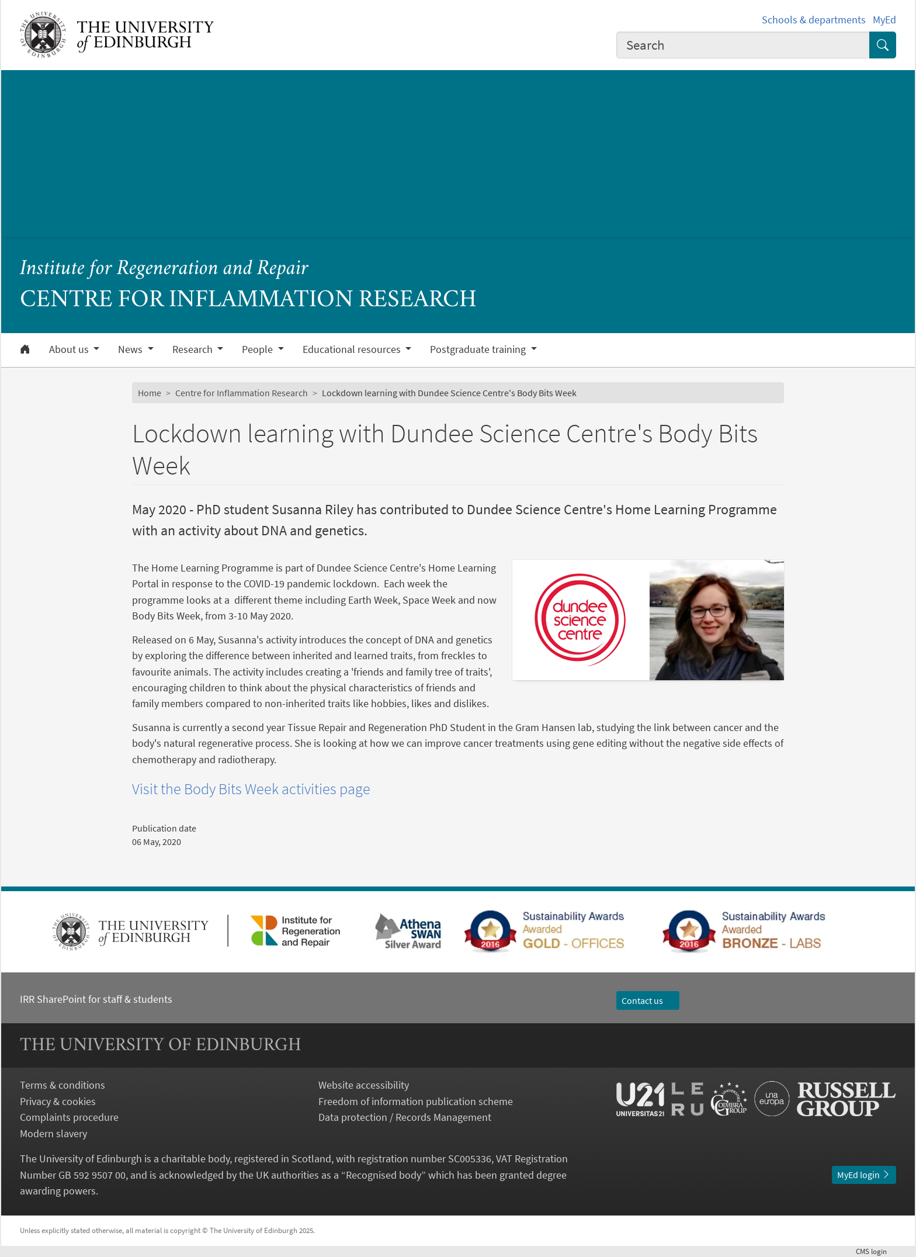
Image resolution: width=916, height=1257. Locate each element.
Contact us (648, 1000)
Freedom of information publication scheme (415, 1101)
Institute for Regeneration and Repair (164, 269)
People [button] (258, 349)
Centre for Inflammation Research (241, 393)
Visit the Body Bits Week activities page (251, 788)
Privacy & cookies (58, 1101)
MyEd (884, 19)
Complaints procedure (69, 1117)
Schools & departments (814, 19)
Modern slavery (53, 1133)
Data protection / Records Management (404, 1117)
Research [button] (193, 349)
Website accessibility (363, 1085)
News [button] (131, 349)
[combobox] (743, 45)
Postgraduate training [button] (479, 349)
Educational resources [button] (353, 349)
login (876, 1251)
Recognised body (383, 1175)
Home (149, 393)
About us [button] (70, 349)
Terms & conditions (62, 1085)
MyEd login (864, 1174)
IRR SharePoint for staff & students (96, 999)
